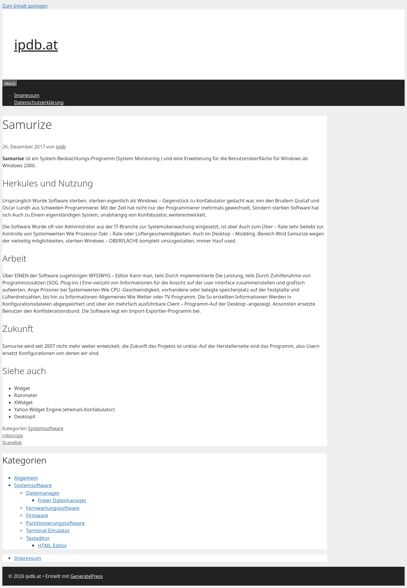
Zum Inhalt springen (25, 6)
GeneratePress (86, 576)
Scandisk (12, 442)
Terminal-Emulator (48, 530)
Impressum (27, 95)
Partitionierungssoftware (55, 523)
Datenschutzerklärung (38, 102)
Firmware (37, 515)
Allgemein (26, 477)
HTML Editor (52, 545)
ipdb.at (36, 44)
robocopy (12, 435)
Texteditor (38, 538)
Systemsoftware (45, 428)
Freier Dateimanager (62, 500)
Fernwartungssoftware (52, 508)
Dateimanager (43, 492)
